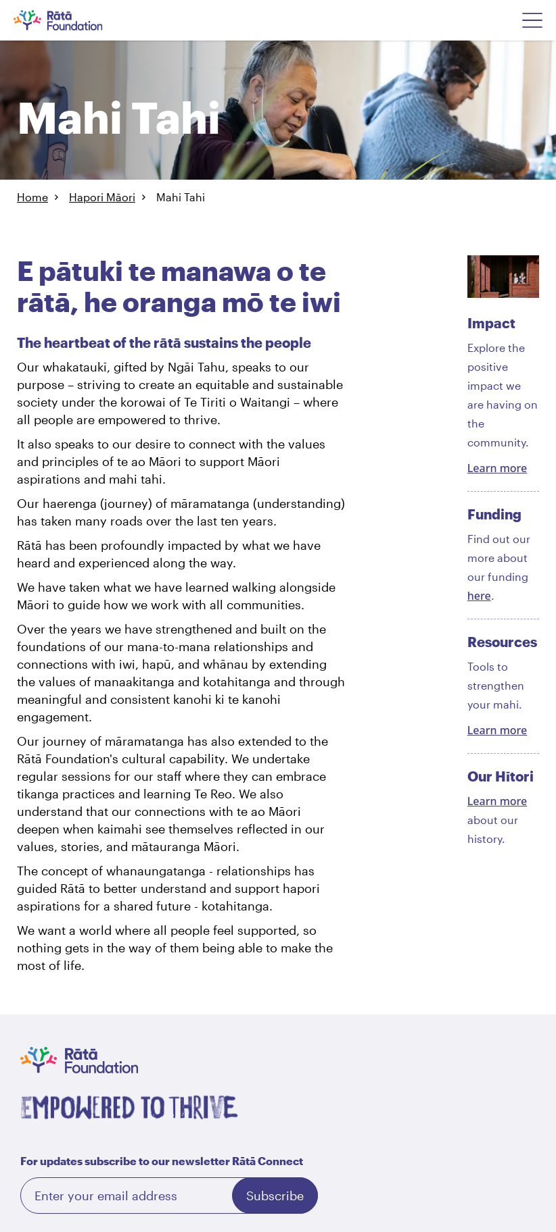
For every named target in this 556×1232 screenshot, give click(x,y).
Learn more (497, 468)
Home (32, 196)
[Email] (169, 1195)
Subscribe (275, 1195)
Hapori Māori (102, 196)
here (479, 595)
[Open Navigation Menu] (532, 20)
